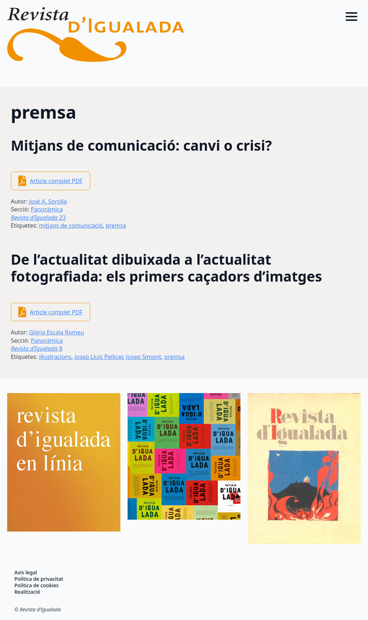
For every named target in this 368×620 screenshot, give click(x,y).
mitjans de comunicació (70, 225)
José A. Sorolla (48, 201)
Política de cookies (36, 585)
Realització (27, 592)
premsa (116, 225)
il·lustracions (55, 357)
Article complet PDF (56, 181)
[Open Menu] (351, 16)
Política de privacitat (38, 579)
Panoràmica (47, 209)
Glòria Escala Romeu (56, 332)
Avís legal (25, 572)
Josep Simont (143, 357)
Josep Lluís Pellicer (98, 357)
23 (38, 218)
